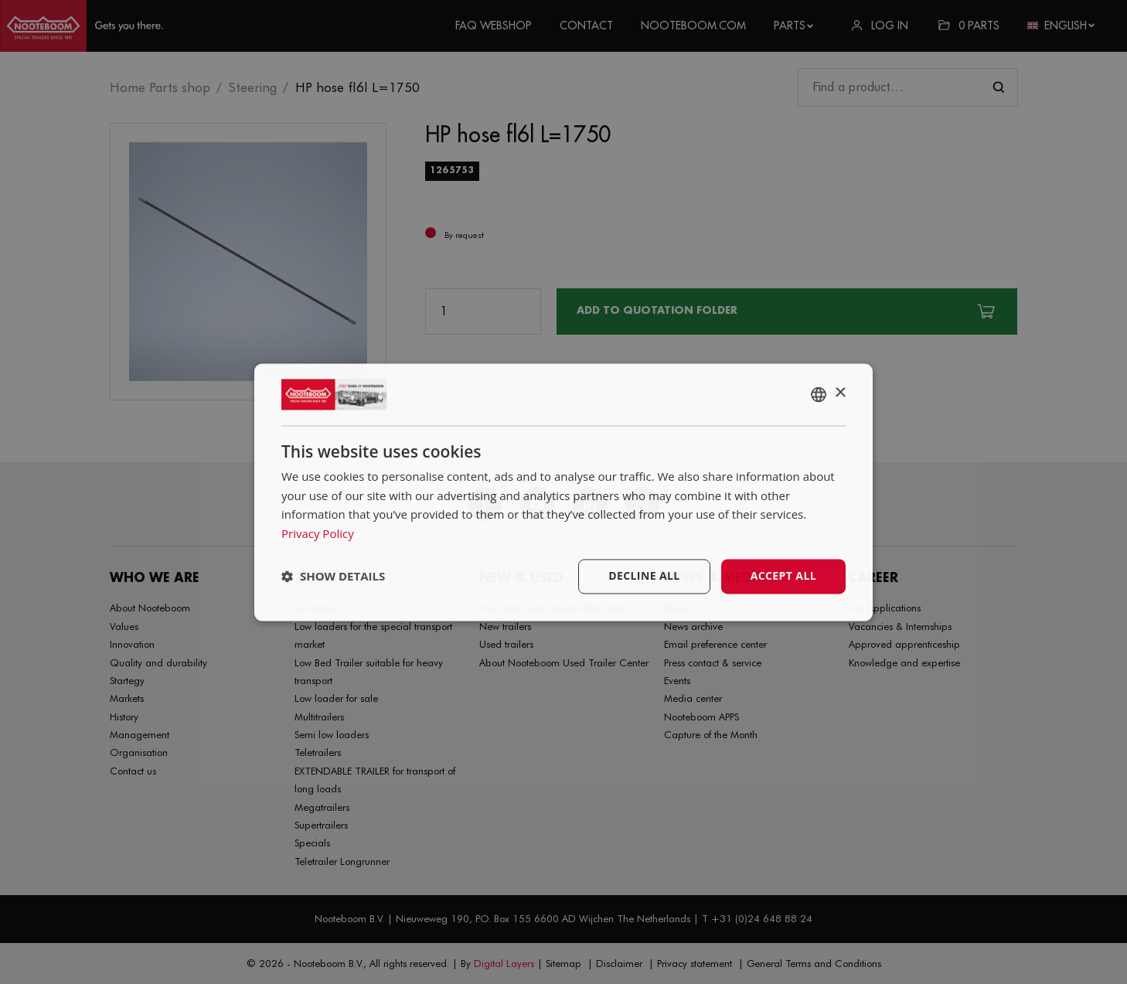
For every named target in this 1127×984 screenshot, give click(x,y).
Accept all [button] (783, 575)
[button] (333, 576)
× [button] (840, 393)
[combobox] (818, 394)
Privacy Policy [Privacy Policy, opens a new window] (317, 534)
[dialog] (563, 492)
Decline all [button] (643, 575)
